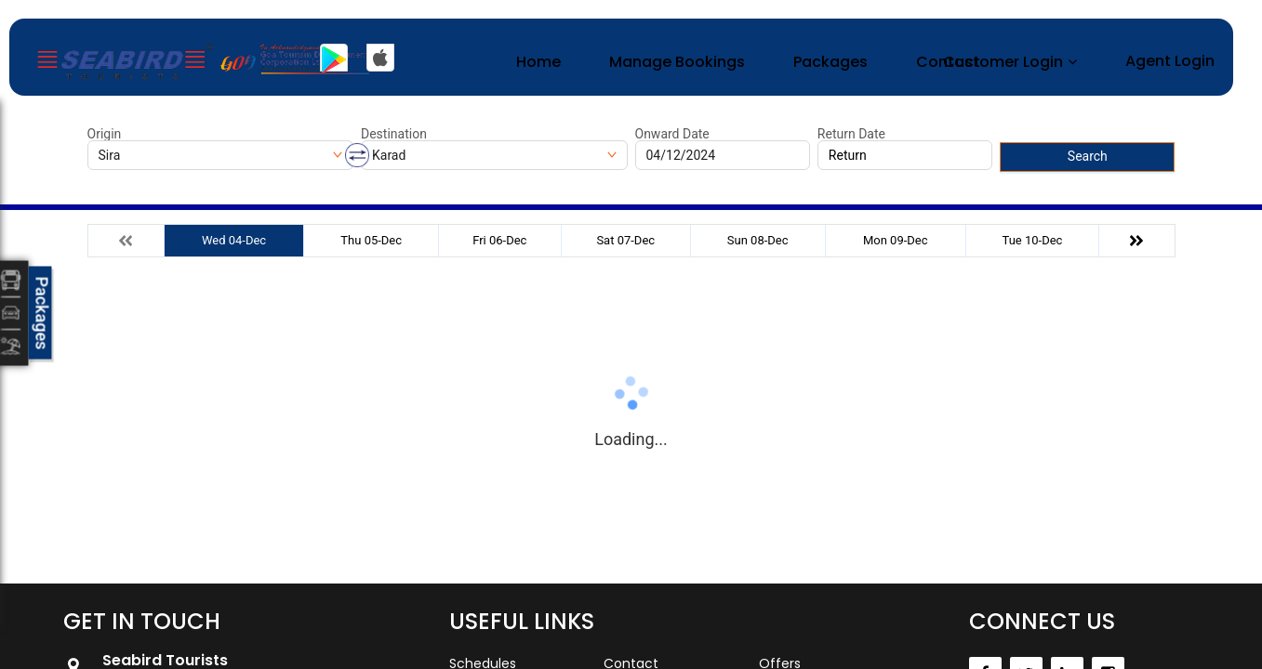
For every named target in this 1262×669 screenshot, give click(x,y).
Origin (104, 133)
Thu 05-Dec (371, 240)
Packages (830, 62)
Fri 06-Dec (499, 240)
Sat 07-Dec (625, 240)
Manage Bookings (677, 62)
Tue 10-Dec (1033, 240)
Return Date (851, 133)
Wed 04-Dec (234, 240)
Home (538, 62)
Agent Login (1170, 61)
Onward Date (672, 133)
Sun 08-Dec (758, 240)
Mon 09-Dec (895, 240)
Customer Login (1003, 61)
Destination (394, 133)
